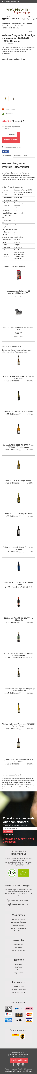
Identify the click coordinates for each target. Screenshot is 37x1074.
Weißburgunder (7, 783)
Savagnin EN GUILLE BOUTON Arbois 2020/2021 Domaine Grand (18, 446)
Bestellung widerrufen (19, 1060)
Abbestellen (8, 834)
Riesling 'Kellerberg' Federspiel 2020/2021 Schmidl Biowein (18, 725)
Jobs (18, 970)
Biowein (23, 787)
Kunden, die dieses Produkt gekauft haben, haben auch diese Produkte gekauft (17, 351)
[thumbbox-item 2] (13, 98)
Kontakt (12, 7)
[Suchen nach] (16, 16)
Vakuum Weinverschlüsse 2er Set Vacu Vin (18, 329)
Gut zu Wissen (18, 931)
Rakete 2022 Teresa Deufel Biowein (18, 412)
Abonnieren (8, 831)
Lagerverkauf (19, 973)
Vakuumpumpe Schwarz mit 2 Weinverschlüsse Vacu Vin (18, 292)
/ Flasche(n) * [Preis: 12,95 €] (13, 414)
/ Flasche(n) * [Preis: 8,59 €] (13, 587)
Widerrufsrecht (23, 1055)
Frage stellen (9, 113)
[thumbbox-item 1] (5, 98)
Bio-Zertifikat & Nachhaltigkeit (18, 852)
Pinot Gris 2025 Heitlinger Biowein (18, 481)
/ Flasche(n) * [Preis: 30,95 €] (13, 449)
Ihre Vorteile (18, 982)
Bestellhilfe (18, 947)
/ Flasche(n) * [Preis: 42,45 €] (13, 693)
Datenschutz (13, 1055)
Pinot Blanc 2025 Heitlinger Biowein (18, 514)
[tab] (7, 156)
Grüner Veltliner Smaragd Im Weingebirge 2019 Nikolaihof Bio (18, 690)
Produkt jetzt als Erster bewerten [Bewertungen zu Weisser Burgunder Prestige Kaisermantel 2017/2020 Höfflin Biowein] (13, 147)
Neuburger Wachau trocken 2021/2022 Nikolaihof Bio (18, 377)
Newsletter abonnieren (27, 7)
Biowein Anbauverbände (18, 928)
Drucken (30, 31)
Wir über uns (18, 964)
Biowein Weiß (11, 785)
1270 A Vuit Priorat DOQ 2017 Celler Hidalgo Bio (18, 619)
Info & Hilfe (18, 940)
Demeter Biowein (18, 925)
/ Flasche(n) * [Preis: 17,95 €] (13, 764)
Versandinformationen (18, 950)
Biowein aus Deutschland (25, 785)
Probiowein (18, 959)
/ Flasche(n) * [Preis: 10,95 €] (13, 483)
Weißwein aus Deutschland (20, 780)
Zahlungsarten (18, 944)
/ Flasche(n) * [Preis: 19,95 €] (13, 728)
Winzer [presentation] (24, 155)
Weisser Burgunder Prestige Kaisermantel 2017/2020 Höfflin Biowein (18, 38)
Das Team (18, 967)
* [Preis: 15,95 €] (18, 296)
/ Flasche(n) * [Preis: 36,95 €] (13, 381)
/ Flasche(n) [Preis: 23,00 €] (13, 120)
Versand (17, 126)
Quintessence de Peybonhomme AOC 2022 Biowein (19, 760)
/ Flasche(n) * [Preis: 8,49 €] (13, 658)
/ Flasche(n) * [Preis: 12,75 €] (13, 552)
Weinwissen (18, 915)
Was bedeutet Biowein (18, 919)
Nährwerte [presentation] (17, 155)
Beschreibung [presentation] (7, 156)
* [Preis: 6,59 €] (18, 333)
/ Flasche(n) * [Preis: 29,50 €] (13, 622)
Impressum (16, 1052)
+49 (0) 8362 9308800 (18, 900)
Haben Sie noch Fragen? (18, 885)
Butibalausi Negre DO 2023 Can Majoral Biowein (18, 548)
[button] (5, 151)
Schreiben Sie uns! (20, 904)
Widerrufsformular (19, 1057)
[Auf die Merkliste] (8, 109)
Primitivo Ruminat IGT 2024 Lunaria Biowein (18, 584)
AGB (22, 1052)
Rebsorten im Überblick (18, 922)
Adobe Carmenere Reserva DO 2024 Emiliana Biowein (18, 654)
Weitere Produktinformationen (12, 187)
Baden (31, 780)
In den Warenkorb (11, 140)
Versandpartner (18, 1030)
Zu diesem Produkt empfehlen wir (13, 266)
